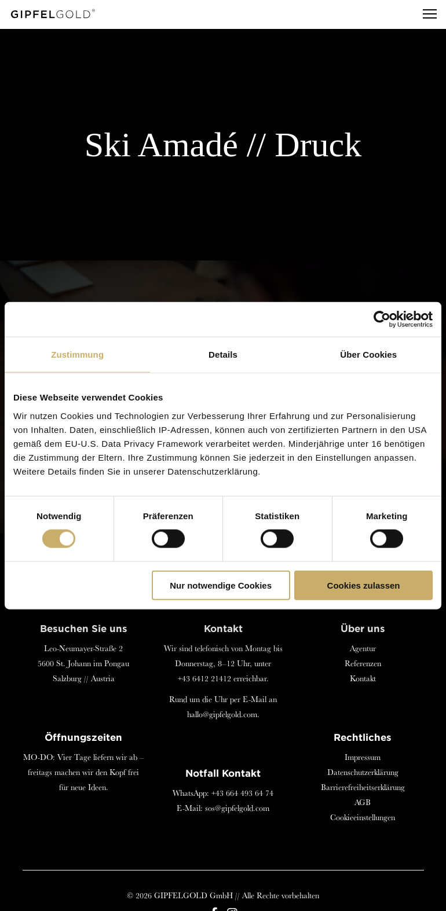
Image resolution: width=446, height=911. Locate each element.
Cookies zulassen (363, 585)
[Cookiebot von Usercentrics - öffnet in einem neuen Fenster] (382, 319)
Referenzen (363, 663)
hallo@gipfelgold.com (222, 714)
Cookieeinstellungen (362, 817)
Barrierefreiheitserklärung (363, 787)
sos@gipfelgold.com (237, 808)
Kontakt (363, 678)
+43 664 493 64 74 (242, 793)
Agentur (363, 648)
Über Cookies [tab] (368, 354)
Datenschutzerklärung (363, 772)
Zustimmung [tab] (77, 354)
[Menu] (424, 14)
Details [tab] (223, 354)
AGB (362, 802)
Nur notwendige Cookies (221, 585)
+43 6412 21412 (204, 678)
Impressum (363, 757)
